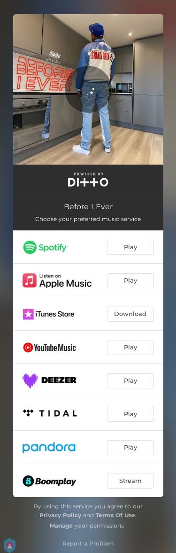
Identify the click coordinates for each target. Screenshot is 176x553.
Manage (61, 525)
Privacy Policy (60, 515)
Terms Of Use (115, 515)
